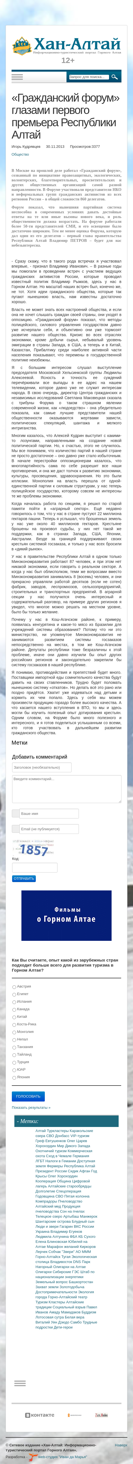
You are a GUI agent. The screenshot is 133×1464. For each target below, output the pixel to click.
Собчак (55, 1252)
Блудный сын (83, 1221)
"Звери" (69, 1252)
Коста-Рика (24, 1024)
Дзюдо (64, 1322)
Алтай (41, 1131)
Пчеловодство (70, 1201)
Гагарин (66, 1226)
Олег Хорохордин (63, 1176)
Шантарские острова (54, 1221)
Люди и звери (47, 1226)
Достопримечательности (57, 1292)
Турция (20, 1062)
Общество (20, 154)
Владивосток (61, 1262)
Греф (40, 1141)
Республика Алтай (79, 1166)
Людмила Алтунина (53, 1236)
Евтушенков (56, 1141)
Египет (20, 994)
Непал (20, 1039)
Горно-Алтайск (48, 1257)
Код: (15, 859)
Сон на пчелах (72, 1211)
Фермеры (55, 1166)
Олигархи (44, 1272)
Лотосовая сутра (50, 1317)
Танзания (22, 1047)
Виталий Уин (47, 1322)
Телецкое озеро (49, 1216)
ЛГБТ (40, 1161)
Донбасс (62, 1136)
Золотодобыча (71, 1287)
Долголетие (46, 1191)
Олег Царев (77, 1141)
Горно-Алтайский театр (67, 1297)
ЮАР (19, 1069)
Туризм (42, 1302)
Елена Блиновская (52, 1242)
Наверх (121, 1445)
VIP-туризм (79, 1136)
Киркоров (88, 1247)
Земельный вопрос (52, 1282)
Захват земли (47, 1287)
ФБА (74, 1236)
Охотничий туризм (52, 1151)
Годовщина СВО (50, 1196)
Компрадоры (47, 1201)
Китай (19, 1016)
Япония (21, 1077)
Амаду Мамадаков (65, 1312)
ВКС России (84, 1226)
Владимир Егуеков (66, 1231)
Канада (21, 1009)
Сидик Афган (79, 1171)
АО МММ (83, 1252)
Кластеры (57, 1302)
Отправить (24, 879)
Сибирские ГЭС (66, 1272)
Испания (22, 1001)
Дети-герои (63, 1327)
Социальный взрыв (70, 1307)
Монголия (23, 1032)
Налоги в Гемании (61, 1161)
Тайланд (22, 1054)
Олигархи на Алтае (69, 1267)
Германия (81, 1156)
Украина (43, 1231)
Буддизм (89, 1312)
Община (64, 1181)
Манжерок (88, 1216)
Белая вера (74, 1317)
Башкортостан (81, 1282)
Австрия (21, 986)
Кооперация (46, 1181)
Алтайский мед (49, 1206)
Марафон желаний (63, 1247)
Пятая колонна (76, 1196)
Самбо (76, 1322)
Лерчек (42, 1252)
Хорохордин (46, 1146)
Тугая (66, 1257)
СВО (50, 1136)
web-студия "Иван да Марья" (57, 1457)
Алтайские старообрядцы (69, 1186)
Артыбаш (71, 1216)
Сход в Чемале (59, 1156)
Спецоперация (68, 1191)
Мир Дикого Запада (73, 1146)
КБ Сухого (87, 1236)
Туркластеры (58, 1131)
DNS (77, 1262)
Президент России (52, 1171)
